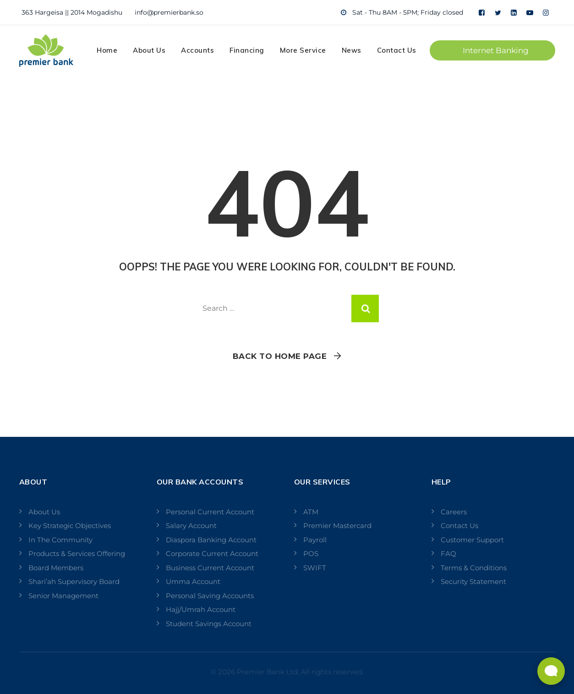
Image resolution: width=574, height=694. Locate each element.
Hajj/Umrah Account (200, 609)
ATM (310, 511)
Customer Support (472, 539)
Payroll (315, 539)
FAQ (448, 553)
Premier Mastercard (337, 525)
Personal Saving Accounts (210, 595)
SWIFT (314, 567)
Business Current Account (210, 567)
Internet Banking (496, 50)
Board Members (55, 567)
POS (310, 553)
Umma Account (193, 581)
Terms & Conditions (474, 567)
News (351, 50)
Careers (454, 511)
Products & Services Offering (76, 553)
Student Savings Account (208, 623)
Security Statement (473, 581)
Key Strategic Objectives (69, 525)
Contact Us (396, 50)
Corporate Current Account (212, 553)
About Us (149, 50)
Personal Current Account (210, 511)
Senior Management (63, 595)
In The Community (60, 539)
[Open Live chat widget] (551, 671)
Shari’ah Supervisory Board (74, 581)
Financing (247, 50)
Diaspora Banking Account (211, 539)
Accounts (197, 50)
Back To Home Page (280, 356)
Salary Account (191, 525)
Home (107, 50)
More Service (303, 50)
